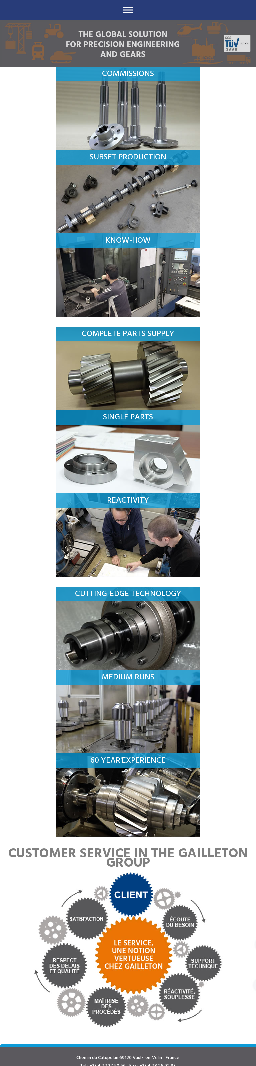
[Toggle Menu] (128, 10)
